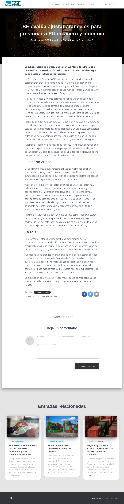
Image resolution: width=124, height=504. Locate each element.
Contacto (106, 4)
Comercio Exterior (42, 292)
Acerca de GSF (68, 4)
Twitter (11, 498)
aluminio (41, 296)
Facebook (7, 498)
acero (35, 296)
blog (115, 4)
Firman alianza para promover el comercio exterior (59, 448)
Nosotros (81, 4)
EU (55, 296)
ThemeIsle (115, 499)
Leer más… (25, 475)
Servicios (55, 4)
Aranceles (49, 296)
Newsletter (93, 4)
